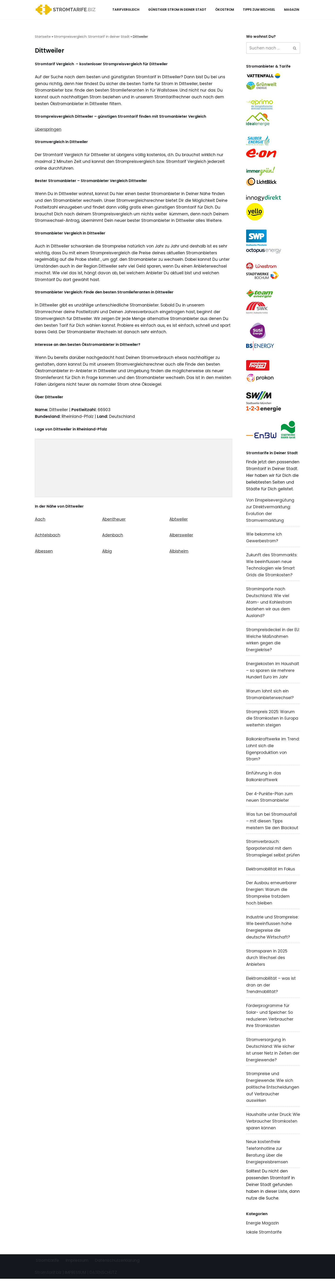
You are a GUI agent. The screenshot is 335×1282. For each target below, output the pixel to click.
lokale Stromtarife (264, 1235)
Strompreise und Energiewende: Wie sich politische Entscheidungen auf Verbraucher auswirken (272, 1090)
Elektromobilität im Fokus (270, 871)
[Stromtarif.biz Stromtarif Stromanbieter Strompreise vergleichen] (66, 9)
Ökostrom (224, 9)
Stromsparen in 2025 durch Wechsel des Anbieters (267, 960)
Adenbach (112, 536)
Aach (40, 520)
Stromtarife (47, 1263)
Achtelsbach (47, 536)
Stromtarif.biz (48, 1276)
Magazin (291, 9)
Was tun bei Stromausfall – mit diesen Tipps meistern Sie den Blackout (272, 822)
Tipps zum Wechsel (259, 9)
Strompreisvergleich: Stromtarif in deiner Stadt (92, 36)
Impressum (77, 1263)
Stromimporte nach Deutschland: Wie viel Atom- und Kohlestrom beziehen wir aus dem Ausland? (269, 603)
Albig (107, 552)
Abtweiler (178, 520)
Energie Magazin (262, 1226)
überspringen (48, 129)
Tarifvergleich (125, 9)
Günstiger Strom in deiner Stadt (177, 9)
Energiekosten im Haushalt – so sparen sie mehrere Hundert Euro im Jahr (272, 671)
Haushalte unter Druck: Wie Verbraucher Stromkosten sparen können (273, 1124)
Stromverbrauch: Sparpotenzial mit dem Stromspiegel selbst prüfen (273, 850)
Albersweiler (181, 536)
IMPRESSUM (75, 1276)
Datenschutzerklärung (117, 1263)
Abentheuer (114, 520)
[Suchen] (268, 48)
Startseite (43, 36)
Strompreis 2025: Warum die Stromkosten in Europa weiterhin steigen (272, 720)
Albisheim (179, 552)
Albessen (44, 552)
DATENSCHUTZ (103, 1276)
